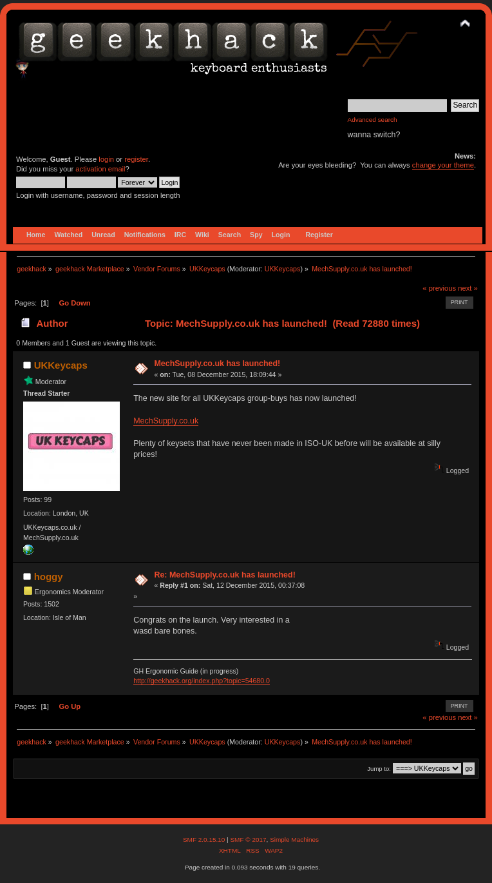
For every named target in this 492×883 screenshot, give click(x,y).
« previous (439, 288)
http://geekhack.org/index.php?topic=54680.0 (201, 680)
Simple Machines (294, 839)
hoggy (48, 576)
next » (468, 288)
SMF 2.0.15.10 (205, 839)
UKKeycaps (283, 269)
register (136, 159)
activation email (100, 169)
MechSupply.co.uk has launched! (217, 363)
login (106, 159)
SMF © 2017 (248, 839)
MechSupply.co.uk (165, 420)
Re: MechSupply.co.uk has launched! (224, 574)
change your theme (443, 165)
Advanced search (372, 119)
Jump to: (379, 768)
